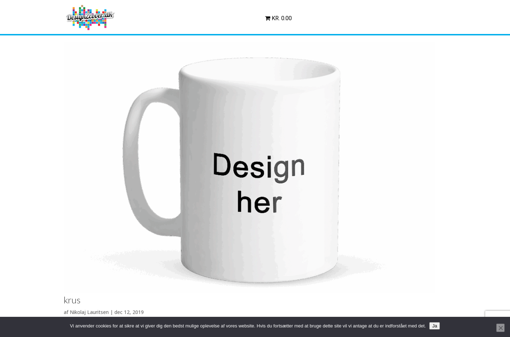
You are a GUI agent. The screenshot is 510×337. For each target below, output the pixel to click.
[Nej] (500, 328)
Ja (434, 326)
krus (72, 299)
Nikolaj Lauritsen (89, 312)
